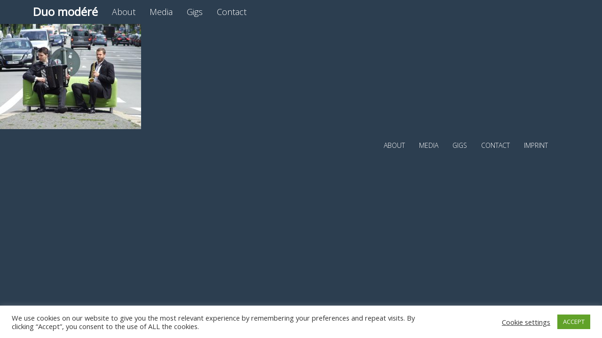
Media (161, 11)
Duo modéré (65, 11)
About (123, 11)
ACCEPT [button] (574, 321)
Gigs (195, 11)
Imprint (536, 145)
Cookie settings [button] (526, 322)
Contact (231, 11)
